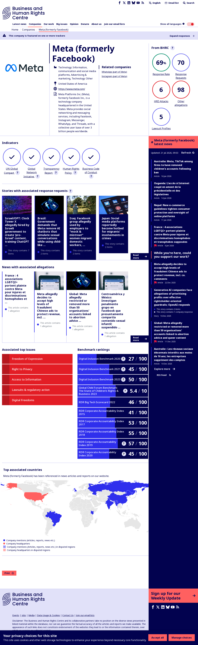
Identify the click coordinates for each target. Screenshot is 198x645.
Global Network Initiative (30, 172)
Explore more (164, 369)
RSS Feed (164, 375)
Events (15, 615)
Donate (85, 24)
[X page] (124, 2)
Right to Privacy (22, 369)
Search (188, 2)
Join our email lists (114, 24)
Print (9, 573)
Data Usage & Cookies (48, 615)
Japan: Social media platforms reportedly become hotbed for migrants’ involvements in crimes (113, 228)
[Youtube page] (138, 2)
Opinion (74, 24)
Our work (49, 24)
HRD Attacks (161, 101)
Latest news (19, 24)
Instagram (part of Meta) (114, 76)
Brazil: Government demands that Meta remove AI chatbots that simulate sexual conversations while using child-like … (49, 231)
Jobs (24, 615)
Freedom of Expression (27, 359)
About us (97, 24)
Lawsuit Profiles (161, 128)
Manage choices (182, 637)
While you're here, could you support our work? (172, 255)
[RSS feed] (143, 2)
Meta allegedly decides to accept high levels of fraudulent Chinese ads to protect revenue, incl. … (48, 305)
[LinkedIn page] (129, 2)
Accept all (157, 637)
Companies (35, 24)
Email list (171, 2)
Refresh (187, 152)
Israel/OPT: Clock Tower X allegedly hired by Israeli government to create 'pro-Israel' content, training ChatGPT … (17, 231)
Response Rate (161, 74)
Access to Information (26, 379)
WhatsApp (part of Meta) (114, 71)
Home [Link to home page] (15, 29)
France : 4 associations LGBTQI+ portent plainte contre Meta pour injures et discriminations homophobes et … (16, 289)
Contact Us (68, 615)
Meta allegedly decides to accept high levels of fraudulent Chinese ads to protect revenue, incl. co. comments (170, 271)
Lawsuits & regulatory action (31, 390)
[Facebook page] (119, 2)
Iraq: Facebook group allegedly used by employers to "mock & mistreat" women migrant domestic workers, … (81, 231)
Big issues (61, 24)
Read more (140, 256)
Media (31, 615)
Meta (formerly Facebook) (53, 29)
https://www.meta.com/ (71, 89)
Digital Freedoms (23, 400)
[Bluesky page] (133, 2)
